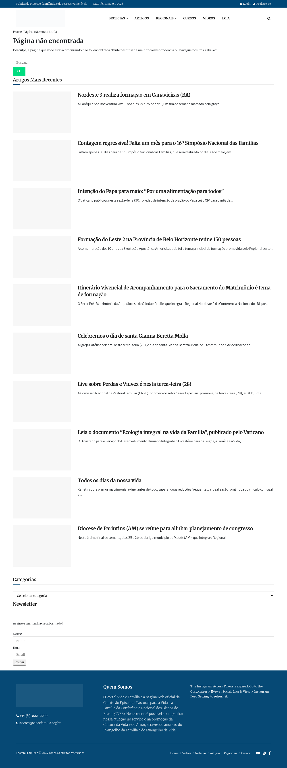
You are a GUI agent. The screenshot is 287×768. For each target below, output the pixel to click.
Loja (226, 18)
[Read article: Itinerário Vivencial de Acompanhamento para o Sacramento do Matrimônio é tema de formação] (42, 305)
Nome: (18, 634)
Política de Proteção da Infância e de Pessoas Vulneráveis (51, 3)
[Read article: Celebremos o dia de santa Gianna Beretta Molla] (42, 353)
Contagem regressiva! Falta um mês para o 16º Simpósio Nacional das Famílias (168, 143)
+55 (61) (33, 716)
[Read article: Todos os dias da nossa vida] (42, 498)
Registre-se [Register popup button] (262, 3)
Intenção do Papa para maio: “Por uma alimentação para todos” (151, 191)
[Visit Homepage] (40, 18)
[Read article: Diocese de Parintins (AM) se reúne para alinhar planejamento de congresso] (42, 546)
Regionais (165, 18)
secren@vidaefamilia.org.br (40, 723)
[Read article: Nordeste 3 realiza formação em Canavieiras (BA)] (42, 112)
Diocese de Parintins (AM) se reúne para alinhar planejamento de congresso (165, 528)
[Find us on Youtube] (258, 753)
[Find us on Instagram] (264, 753)
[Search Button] (269, 18)
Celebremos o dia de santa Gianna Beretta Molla (133, 336)
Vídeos (209, 18)
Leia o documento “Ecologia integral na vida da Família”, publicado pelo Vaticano (171, 432)
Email (17, 648)
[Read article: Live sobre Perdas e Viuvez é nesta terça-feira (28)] (42, 401)
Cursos (189, 18)
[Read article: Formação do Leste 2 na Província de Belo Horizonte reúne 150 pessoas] (42, 257)
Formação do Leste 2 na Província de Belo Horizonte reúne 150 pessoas (159, 239)
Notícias (117, 18)
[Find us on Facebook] (270, 753)
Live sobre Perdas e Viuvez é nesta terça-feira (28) (134, 384)
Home (17, 32)
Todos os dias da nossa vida (109, 480)
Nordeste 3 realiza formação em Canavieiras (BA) (134, 95)
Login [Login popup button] (245, 3)
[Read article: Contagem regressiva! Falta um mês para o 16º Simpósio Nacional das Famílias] (42, 160)
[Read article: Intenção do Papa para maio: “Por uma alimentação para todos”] (42, 208)
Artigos (142, 18)
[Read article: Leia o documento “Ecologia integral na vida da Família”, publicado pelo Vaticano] (42, 449)
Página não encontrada (40, 32)
